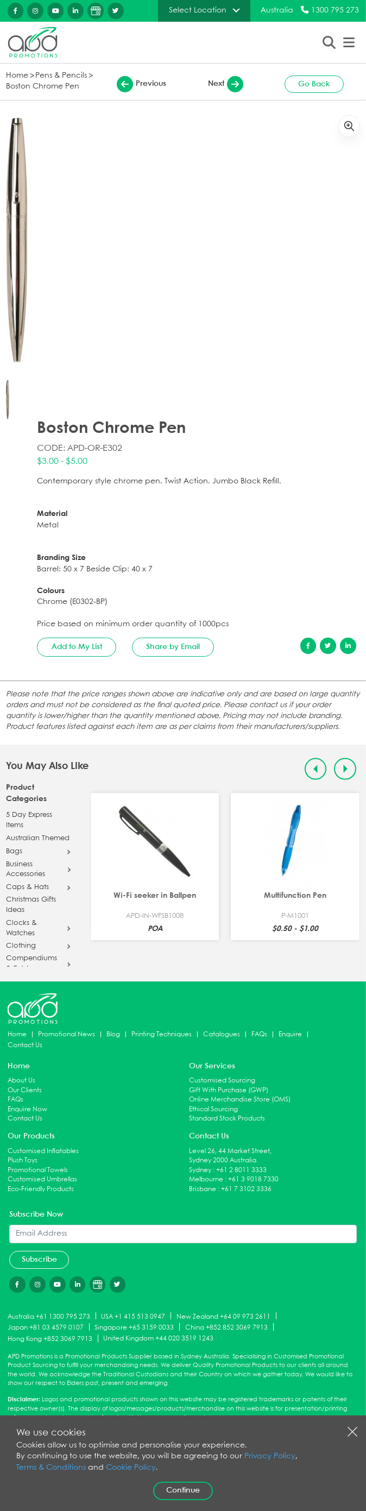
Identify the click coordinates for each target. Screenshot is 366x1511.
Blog (113, 1034)
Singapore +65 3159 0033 (134, 1328)
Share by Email (173, 647)
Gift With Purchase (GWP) (228, 1090)
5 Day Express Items (29, 820)
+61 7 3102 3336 (246, 1189)
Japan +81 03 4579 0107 (46, 1328)
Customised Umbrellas (42, 1179)
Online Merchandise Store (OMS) (240, 1100)
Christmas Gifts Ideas (31, 905)
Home (17, 75)
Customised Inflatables (43, 1151)
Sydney (200, 1170)
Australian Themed (38, 838)
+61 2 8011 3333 (241, 1170)
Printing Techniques (161, 1034)
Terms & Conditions (51, 1467)
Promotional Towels (38, 1170)
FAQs (259, 1034)
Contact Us (25, 1045)
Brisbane (202, 1189)
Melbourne (206, 1179)
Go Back (314, 84)
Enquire (290, 1034)
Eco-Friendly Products (41, 1189)
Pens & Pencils (61, 75)
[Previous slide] (316, 769)
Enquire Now (27, 1109)
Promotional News (66, 1034)
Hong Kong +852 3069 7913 (50, 1339)
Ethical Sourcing (213, 1109)
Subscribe (39, 1259)
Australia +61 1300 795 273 (49, 1316)
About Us (21, 1081)
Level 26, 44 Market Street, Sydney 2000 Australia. (230, 1156)
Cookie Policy (131, 1467)
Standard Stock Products (227, 1119)
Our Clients (25, 1090)
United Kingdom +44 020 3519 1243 (158, 1339)
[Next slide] (345, 769)
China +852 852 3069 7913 (226, 1328)
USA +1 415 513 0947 (133, 1316)
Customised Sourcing (222, 1081)
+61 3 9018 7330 (253, 1179)
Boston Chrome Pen (42, 86)
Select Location (197, 10)
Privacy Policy (269, 1456)
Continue (183, 1490)
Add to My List (77, 647)
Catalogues (221, 1034)
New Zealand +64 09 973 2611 (223, 1316)
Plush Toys (22, 1160)
